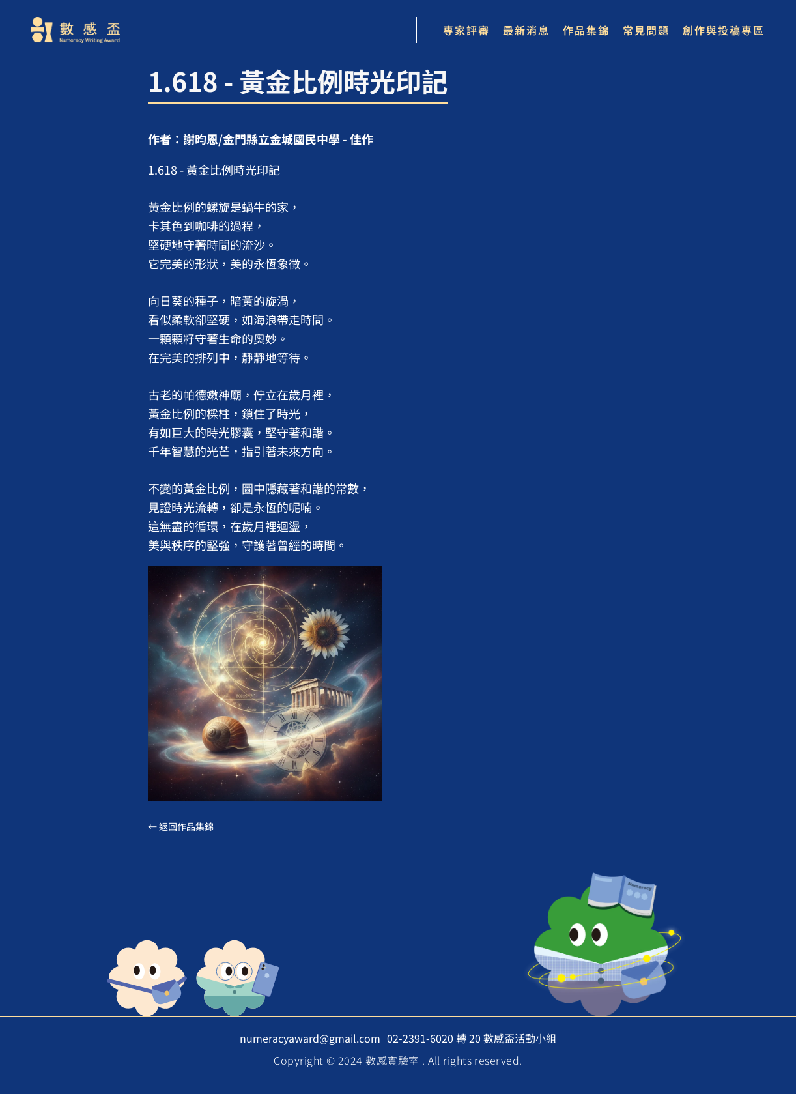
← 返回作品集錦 (181, 826)
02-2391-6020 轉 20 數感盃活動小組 (471, 1038)
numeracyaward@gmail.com (310, 1038)
